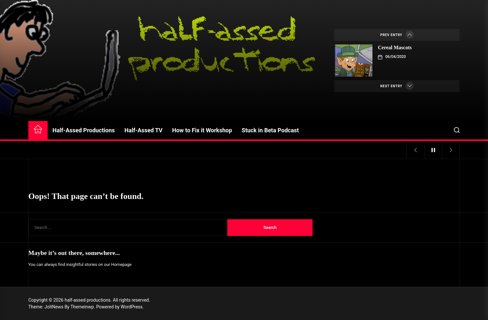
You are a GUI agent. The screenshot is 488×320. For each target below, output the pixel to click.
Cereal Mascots (395, 47)
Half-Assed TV (144, 130)
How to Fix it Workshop (202, 130)
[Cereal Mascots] (353, 60)
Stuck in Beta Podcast (270, 130)
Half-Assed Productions (83, 130)
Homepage (121, 264)
